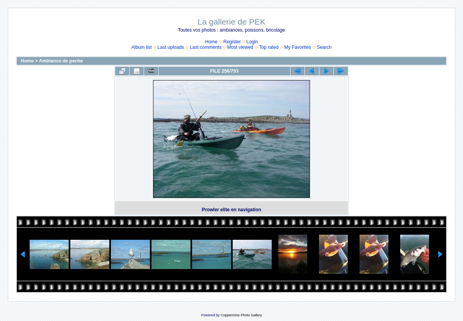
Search (324, 47)
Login (252, 42)
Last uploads (170, 47)
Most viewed (240, 47)
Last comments (205, 47)
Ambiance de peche (61, 61)
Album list (142, 47)
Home (211, 42)
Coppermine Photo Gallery (241, 315)
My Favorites (297, 47)
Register (232, 42)
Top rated (268, 47)
